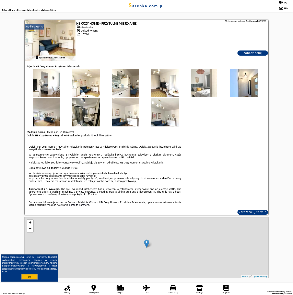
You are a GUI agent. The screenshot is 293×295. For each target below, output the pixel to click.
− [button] (30, 229)
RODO (5, 271)
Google (52, 257)
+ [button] (30, 223)
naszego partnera (79, 205)
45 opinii (96, 135)
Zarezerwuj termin (253, 212)
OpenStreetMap (260, 276)
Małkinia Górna (34, 26)
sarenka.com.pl (146, 5)
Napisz (289, 293)
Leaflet (245, 276)
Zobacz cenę (253, 53)
